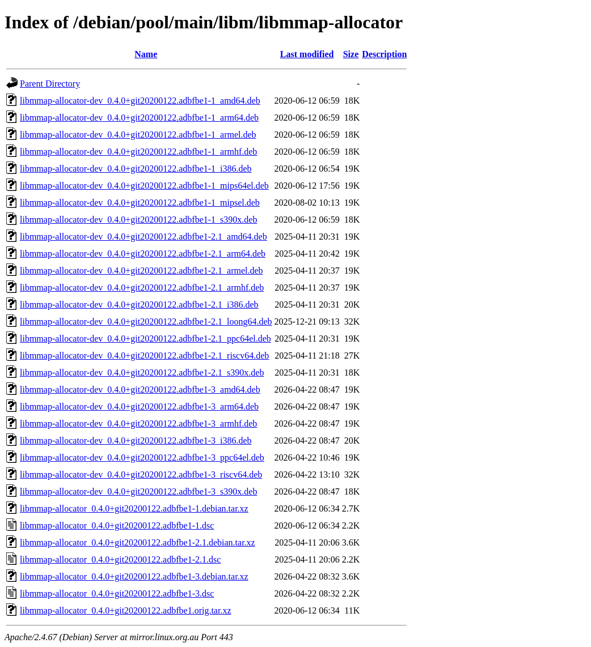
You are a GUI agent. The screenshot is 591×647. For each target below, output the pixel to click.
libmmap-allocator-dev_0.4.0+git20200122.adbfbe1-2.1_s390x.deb (142, 372)
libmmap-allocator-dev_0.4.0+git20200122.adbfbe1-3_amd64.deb (140, 389)
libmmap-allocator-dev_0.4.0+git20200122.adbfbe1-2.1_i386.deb (139, 304)
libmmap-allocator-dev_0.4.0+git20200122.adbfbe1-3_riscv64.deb (141, 474)
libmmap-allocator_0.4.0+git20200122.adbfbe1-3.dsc (117, 593)
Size (351, 54)
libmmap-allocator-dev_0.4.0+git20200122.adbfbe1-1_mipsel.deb (140, 202)
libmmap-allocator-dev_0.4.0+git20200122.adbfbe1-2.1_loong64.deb (146, 321)
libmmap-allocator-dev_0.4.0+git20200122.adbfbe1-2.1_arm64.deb (142, 253)
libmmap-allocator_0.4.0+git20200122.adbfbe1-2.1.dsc (120, 559)
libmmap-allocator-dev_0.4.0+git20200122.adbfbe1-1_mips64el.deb (144, 185)
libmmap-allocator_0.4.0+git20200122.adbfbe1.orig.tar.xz (125, 610)
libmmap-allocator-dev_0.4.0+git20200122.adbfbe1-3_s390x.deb (138, 491)
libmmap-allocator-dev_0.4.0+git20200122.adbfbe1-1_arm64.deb (139, 117)
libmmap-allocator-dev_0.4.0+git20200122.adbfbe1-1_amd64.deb (140, 100)
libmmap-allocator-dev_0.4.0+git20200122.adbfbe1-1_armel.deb (138, 134)
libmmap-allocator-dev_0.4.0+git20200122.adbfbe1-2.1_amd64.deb (143, 236)
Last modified (307, 54)
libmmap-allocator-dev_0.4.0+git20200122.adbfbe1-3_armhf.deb (138, 423)
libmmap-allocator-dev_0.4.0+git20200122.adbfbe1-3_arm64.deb (139, 406)
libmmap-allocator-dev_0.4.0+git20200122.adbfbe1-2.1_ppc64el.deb (145, 338)
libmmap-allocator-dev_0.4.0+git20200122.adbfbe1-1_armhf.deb (138, 151)
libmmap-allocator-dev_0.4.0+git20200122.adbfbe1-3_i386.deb (136, 440)
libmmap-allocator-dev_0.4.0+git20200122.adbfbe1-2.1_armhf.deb (142, 287)
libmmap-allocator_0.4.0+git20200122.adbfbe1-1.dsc (117, 525)
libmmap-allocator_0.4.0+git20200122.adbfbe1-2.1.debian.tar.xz (137, 542)
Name (145, 54)
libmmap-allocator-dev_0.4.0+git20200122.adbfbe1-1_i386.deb (136, 168)
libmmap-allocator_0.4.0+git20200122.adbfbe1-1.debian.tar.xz (134, 508)
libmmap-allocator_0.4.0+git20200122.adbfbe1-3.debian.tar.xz (134, 576)
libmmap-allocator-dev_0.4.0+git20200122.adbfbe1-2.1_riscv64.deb (144, 355)
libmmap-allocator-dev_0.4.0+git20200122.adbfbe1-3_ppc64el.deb (142, 457)
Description (384, 54)
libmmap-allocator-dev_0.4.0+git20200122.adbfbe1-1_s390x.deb (138, 219)
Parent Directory (50, 83)
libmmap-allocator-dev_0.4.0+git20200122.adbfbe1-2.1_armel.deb (141, 270)
